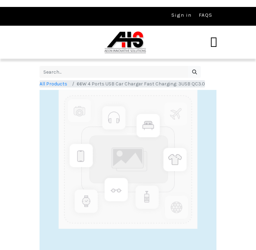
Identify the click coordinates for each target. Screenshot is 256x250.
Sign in (181, 15)
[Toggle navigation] (213, 42)
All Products (53, 84)
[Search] (194, 72)
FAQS (205, 15)
